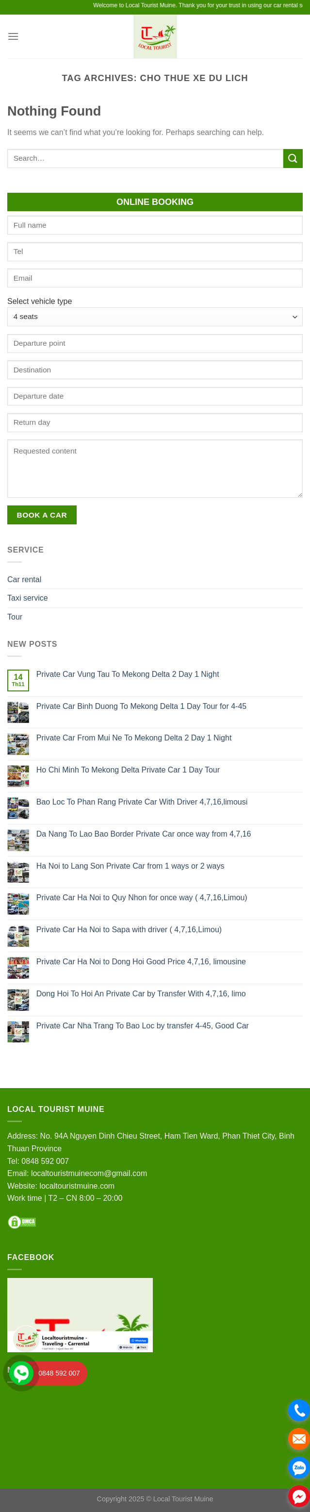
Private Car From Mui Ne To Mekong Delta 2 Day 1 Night (134, 738)
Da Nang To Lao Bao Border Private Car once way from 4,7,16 (143, 834)
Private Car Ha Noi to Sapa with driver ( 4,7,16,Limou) (129, 929)
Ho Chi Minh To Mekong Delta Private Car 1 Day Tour (128, 770)
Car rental (24, 579)
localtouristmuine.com (76, 1186)
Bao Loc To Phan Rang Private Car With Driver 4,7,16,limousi (141, 802)
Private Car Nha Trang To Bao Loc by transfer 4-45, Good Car (142, 1026)
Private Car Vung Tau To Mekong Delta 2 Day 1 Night (127, 674)
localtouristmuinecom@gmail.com (89, 1173)
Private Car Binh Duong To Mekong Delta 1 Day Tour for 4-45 (141, 706)
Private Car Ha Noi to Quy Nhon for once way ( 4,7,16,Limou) (141, 897)
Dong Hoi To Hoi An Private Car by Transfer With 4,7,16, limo (141, 994)
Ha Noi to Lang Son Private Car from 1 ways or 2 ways (130, 866)
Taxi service (27, 598)
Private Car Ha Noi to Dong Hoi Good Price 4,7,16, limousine (141, 962)
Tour (14, 617)
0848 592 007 (45, 1161)
